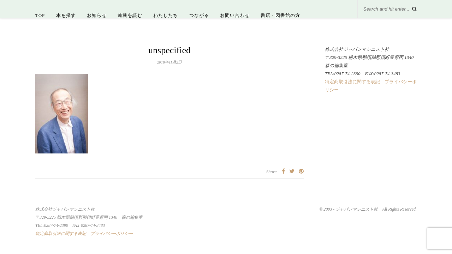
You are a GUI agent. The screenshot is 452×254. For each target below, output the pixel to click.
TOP (40, 15)
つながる (199, 15)
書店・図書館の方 (280, 15)
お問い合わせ (235, 15)
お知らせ (97, 15)
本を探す (66, 15)
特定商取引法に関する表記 (352, 81)
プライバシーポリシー (111, 233)
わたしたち (165, 15)
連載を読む (130, 15)
